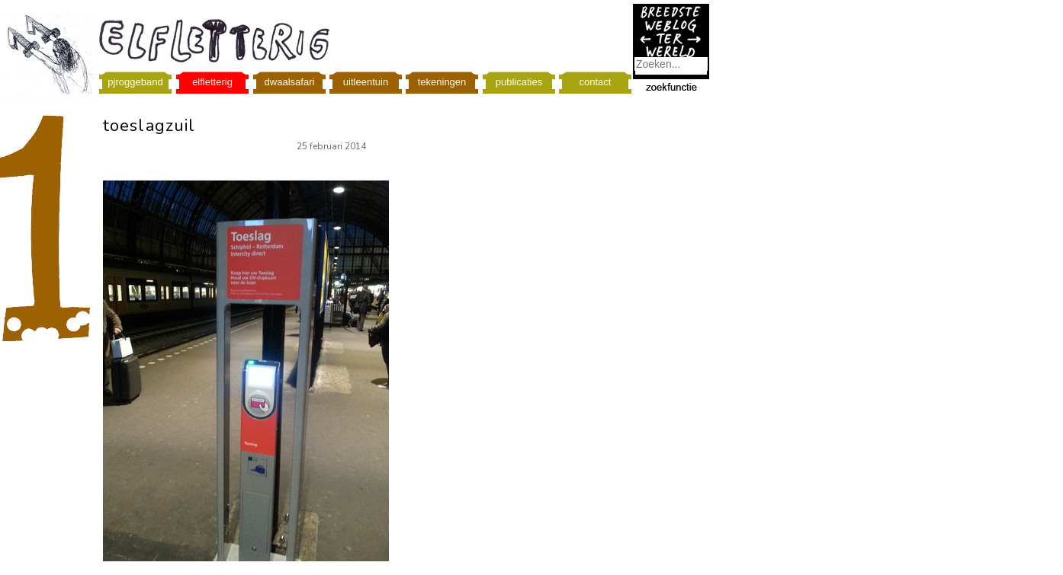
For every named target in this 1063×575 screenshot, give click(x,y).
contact (596, 82)
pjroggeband (135, 82)
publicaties (519, 82)
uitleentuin (365, 82)
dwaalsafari (290, 82)
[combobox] (671, 64)
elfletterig (212, 82)
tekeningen (442, 82)
